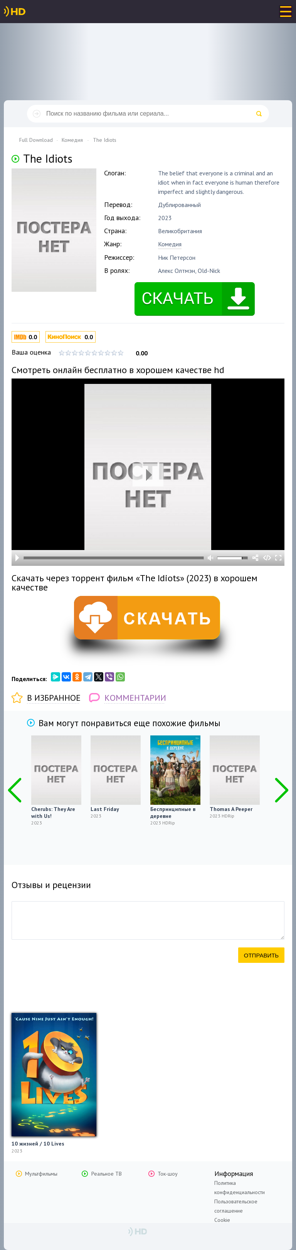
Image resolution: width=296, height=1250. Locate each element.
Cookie (222, 1219)
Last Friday (105, 809)
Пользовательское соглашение (235, 1206)
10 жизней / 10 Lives (38, 1143)
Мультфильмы (41, 1173)
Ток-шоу (168, 1173)
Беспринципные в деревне (172, 812)
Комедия (170, 244)
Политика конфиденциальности (239, 1187)
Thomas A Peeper (231, 809)
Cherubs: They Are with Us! (53, 812)
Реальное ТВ (106, 1173)
